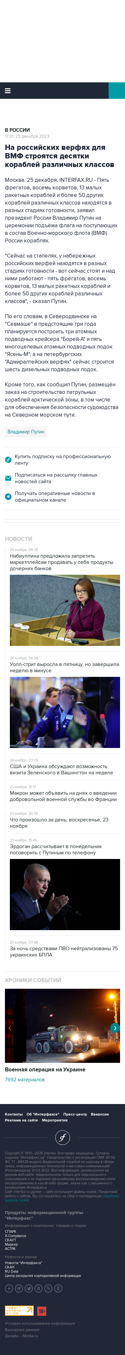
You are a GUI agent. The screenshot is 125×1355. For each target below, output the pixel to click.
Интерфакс (62, 90)
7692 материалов (25, 1080)
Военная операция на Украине (45, 1069)
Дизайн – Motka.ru (21, 1336)
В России (17, 130)
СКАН (9, 1267)
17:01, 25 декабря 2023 (27, 136)
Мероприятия (55, 1120)
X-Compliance (15, 1236)
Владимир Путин (26, 432)
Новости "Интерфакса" (23, 1263)
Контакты (14, 1114)
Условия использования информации (40, 1323)
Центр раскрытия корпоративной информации (43, 1276)
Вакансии (100, 1114)
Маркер (11, 1244)
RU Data (11, 1271)
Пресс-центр (75, 1114)
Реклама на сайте (21, 1120)
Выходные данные (22, 1329)
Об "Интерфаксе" (43, 1114)
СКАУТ (10, 1240)
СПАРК (10, 1232)
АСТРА (10, 1249)
